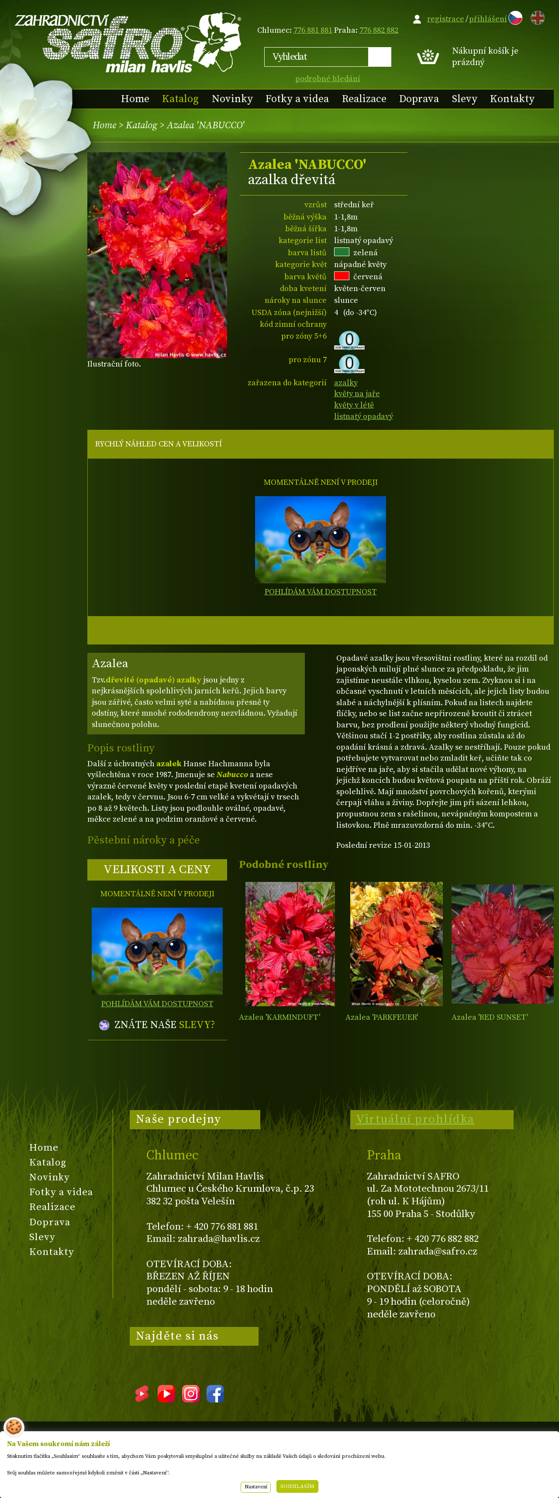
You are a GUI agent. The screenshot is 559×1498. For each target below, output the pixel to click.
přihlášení (488, 19)
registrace (445, 19)
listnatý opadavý (363, 416)
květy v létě (354, 405)
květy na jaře (357, 394)
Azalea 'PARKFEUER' (381, 1017)
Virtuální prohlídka (415, 1119)
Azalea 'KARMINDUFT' (279, 1017)
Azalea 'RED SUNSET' (490, 1017)
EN (536, 16)
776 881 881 (312, 30)
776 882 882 (378, 30)
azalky (346, 383)
